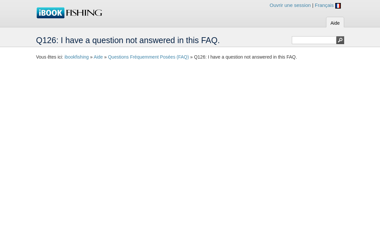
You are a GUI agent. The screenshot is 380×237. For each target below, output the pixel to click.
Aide (335, 23)
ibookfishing (76, 57)
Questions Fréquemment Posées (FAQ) (148, 57)
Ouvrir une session (290, 5)
